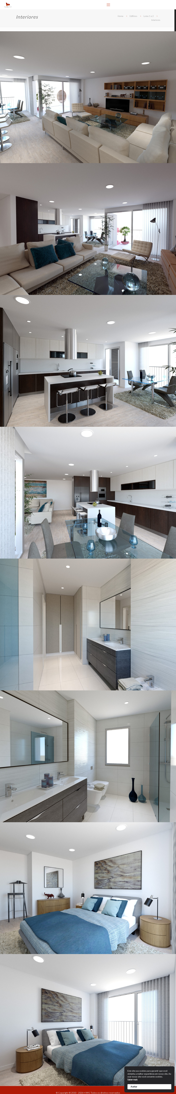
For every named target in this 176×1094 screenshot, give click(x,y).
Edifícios (133, 16)
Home (120, 16)
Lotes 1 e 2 (149, 16)
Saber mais (132, 1079)
